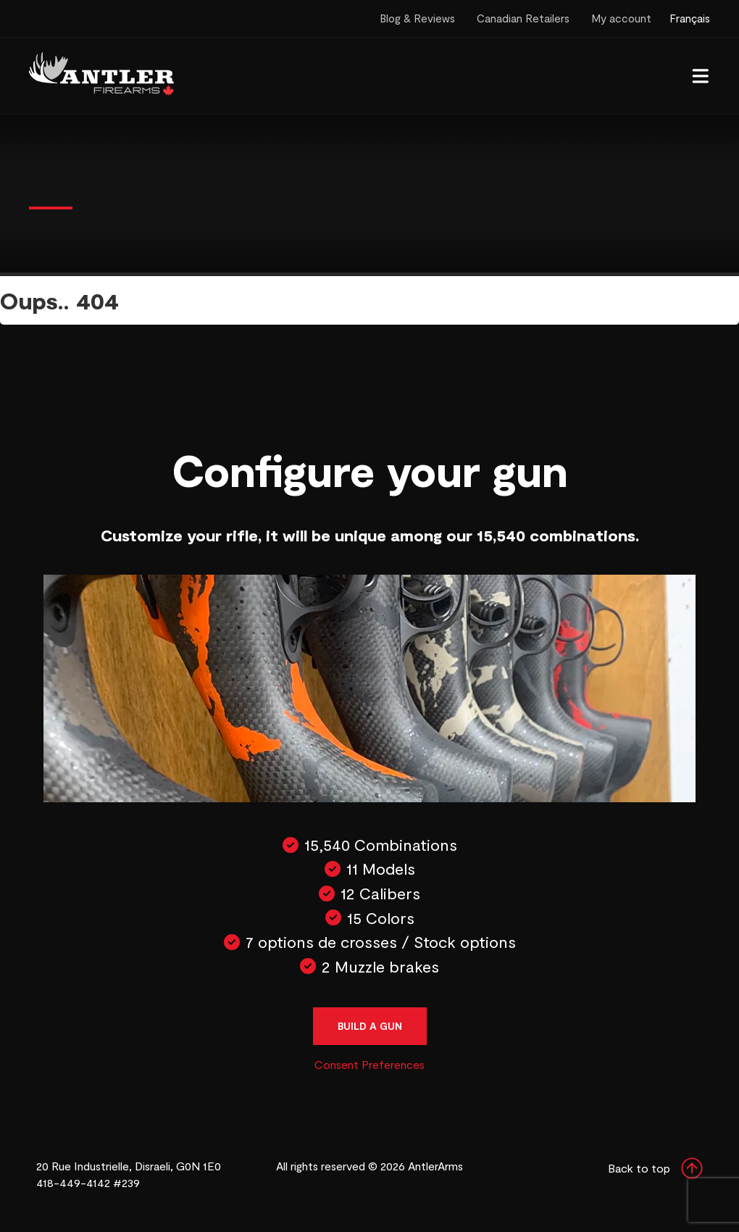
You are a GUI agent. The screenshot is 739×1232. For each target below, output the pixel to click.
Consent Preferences (369, 1064)
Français (689, 18)
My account (621, 18)
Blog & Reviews (417, 18)
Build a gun (370, 1026)
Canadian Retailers (523, 18)
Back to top (655, 1168)
